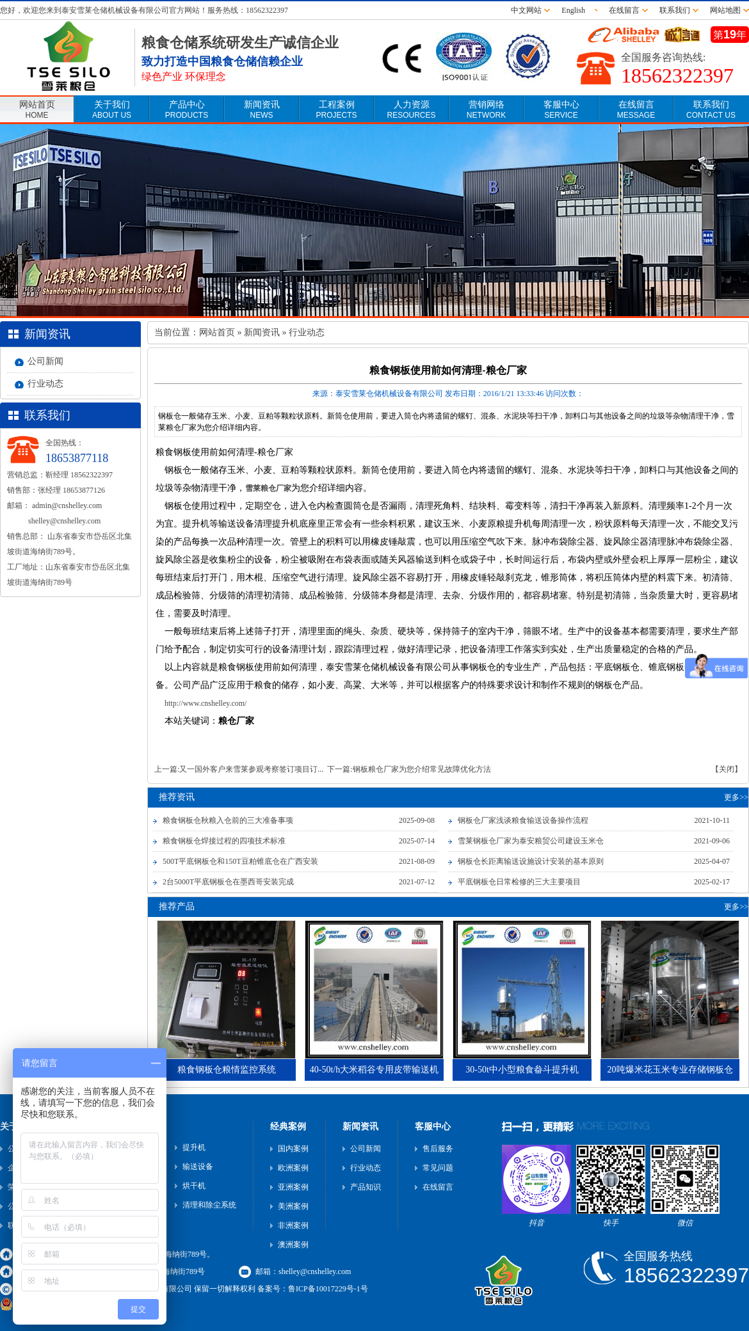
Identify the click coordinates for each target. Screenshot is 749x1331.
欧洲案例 (293, 1167)
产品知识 (365, 1187)
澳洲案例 (293, 1244)
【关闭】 (726, 769)
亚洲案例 (293, 1187)
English (575, 10)
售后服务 (438, 1148)
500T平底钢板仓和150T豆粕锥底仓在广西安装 (240, 861)
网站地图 (725, 10)
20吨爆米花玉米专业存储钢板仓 (670, 1069)
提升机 (193, 1147)
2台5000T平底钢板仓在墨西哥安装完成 (228, 881)
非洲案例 (293, 1225)
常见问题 (438, 1167)
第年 (729, 34)
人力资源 (411, 110)
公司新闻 (45, 361)
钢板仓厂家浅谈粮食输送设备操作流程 (523, 820)
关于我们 (111, 110)
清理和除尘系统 (209, 1204)
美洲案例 (293, 1206)
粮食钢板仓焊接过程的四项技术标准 (224, 840)
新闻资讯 (262, 110)
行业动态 (45, 383)
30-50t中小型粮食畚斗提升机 (522, 1069)
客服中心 (561, 110)
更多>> (736, 797)
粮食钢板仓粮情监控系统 (226, 1069)
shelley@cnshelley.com (64, 520)
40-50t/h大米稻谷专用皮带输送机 (374, 1069)
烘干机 (193, 1185)
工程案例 (336, 110)
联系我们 (674, 10)
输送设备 (197, 1166)
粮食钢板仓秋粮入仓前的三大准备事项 (228, 820)
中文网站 (526, 10)
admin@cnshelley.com (67, 505)
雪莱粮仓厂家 (268, 488)
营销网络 (486, 110)
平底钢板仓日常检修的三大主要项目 (519, 881)
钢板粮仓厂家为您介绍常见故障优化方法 (422, 769)
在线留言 (624, 10)
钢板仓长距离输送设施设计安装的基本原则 (531, 861)
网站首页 (37, 110)
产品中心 (186, 110)
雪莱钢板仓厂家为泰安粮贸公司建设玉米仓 (531, 840)
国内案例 (293, 1148)
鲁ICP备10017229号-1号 (328, 1288)
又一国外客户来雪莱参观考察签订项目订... (251, 769)
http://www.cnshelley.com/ (205, 703)
